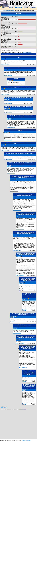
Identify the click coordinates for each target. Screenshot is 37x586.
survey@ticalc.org (27, 52)
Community (8, 10)
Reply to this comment (5, 64)
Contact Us (24, 440)
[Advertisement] (17, 424)
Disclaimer (28, 440)
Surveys (12, 10)
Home (4, 10)
